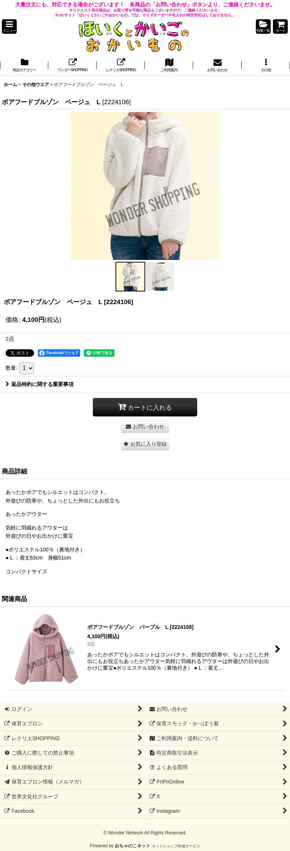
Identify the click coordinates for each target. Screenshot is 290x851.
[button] (9, 26)
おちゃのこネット (132, 845)
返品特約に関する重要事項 (40, 384)
